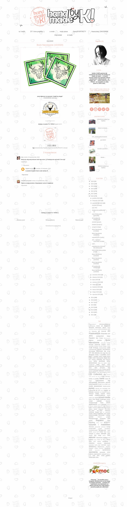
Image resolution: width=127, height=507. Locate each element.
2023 (92, 188)
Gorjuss (104, 369)
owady (95, 406)
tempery (105, 437)
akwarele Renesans (95, 327)
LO (99, 390)
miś (93, 397)
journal (108, 374)
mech (108, 395)
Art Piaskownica (99, 332)
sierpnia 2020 (96, 277)
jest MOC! (103, 140)
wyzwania (93, 452)
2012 (92, 314)
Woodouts (107, 448)
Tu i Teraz (106, 439)
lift (96, 390)
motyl (91, 401)
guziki (108, 369)
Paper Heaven (106, 406)
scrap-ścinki (92, 428)
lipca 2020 (95, 279)
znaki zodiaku (105, 455)
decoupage (92, 351)
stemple (65, 148)
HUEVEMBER (92, 372)
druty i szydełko (100, 355)
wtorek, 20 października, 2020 (32, 157)
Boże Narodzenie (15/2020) (97, 263)
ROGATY (60, 148)
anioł (99, 329)
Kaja (103, 376)
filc (96, 366)
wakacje (99, 443)
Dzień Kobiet (102, 356)
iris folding (107, 372)
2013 (92, 312)
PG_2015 (91, 410)
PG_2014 (107, 409)
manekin (108, 392)
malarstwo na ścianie (100, 392)
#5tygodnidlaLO (92, 324)
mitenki (96, 397)
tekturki (92, 437)
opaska (99, 404)
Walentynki (107, 443)
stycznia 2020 (96, 294)
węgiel (108, 445)
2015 (92, 307)
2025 (92, 183)
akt (102, 326)
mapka (97, 393)
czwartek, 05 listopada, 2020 (43, 168)
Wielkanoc (92, 446)
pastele (108, 407)
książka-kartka (106, 386)
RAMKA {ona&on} (97, 224)
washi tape (97, 445)
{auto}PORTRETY (79, 31)
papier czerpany (93, 407)
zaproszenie (97, 454)
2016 (92, 305)
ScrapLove (102, 430)
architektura (104, 329)
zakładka (91, 454)
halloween (101, 371)
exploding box (101, 359)
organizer (103, 404)
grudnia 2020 (96, 198)
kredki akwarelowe (95, 386)
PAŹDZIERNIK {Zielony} (50, 98)
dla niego (102, 353)
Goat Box (99, 369)
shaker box (102, 432)
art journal (102, 331)
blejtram (91, 340)
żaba (97, 457)
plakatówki (107, 412)
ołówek (108, 402)
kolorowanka (93, 384)
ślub (95, 435)
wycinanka (97, 450)
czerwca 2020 (96, 282)
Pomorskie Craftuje (104, 415)
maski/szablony (100, 395)
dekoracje (99, 351)
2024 (92, 186)
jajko (104, 374)
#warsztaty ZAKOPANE (99, 31)
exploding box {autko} (98, 237)
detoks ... (103, 157)
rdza (108, 420)
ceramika (91, 346)
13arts (98, 326)
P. (101, 406)
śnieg (99, 435)
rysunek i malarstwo (99, 424)
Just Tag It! (98, 376)
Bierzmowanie (107, 338)
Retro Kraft (99, 422)
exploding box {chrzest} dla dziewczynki (98, 247)
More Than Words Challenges (97, 399)
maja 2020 (95, 284)
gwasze (91, 371)
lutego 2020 (95, 292)
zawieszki (103, 454)
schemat (103, 427)
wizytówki (101, 448)
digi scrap (107, 351)
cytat (108, 348)
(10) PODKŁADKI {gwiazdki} (97, 214)
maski (91, 395)
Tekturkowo (99, 437)
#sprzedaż (58, 35)
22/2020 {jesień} (96, 222)
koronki (103, 384)
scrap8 (100, 428)
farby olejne (101, 364)
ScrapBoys (107, 428)
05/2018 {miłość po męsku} (103, 166)
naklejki (99, 401)
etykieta (94, 359)
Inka (22, 157)
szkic (108, 433)
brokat (108, 342)
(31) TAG (94, 207)
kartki (102, 378)
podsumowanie (93, 415)
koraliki (99, 384)
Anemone (95, 329)
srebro (108, 432)
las (101, 388)
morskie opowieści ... (103, 148)
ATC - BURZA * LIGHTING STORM (98, 240)
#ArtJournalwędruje (104, 324)
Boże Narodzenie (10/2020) (97, 254)
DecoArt (99, 349)
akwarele (37, 148)
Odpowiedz (24, 162)
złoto (98, 455)
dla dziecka (96, 353)
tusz (90, 441)
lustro (102, 390)
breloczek (103, 342)
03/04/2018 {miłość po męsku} (103, 120)
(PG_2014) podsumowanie (99, 136)
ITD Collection (95, 374)
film (98, 366)
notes (101, 402)
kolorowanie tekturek (104, 382)
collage (108, 346)
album (104, 327)
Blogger (70, 498)
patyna (90, 409)
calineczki (97, 344)
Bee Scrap (99, 338)
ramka (90, 420)
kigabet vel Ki (58, 124)
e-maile (70, 35)
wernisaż (103, 445)
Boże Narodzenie (52, 148)
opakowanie (93, 404)
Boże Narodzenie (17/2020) (97, 230)
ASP (109, 333)
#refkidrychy (92, 326)
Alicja (108, 327)
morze (108, 399)
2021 (92, 193)
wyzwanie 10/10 (105, 452)
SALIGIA (91, 427)
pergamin (101, 409)
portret (91, 417)
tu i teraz (22, 31)
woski (90, 450)
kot (106, 384)
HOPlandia (107, 371)
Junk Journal (92, 376)
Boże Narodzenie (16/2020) (97, 258)
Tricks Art (99, 439)
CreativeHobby (102, 348)
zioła (94, 455)
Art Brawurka (93, 331)
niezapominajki (93, 402)
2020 (92, 196)
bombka (99, 340)
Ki (109, 379)
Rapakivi (100, 420)
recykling (92, 422)
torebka (91, 439)
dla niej (108, 353)
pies (101, 412)
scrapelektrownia (93, 430)
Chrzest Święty (102, 346)
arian (109, 329)
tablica (104, 435)
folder (90, 367)
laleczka (97, 388)
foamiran (107, 366)
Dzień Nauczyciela (98, 358)
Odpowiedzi (26, 165)
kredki (108, 384)
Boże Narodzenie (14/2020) (97, 270)
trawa (95, 439)
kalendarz (107, 376)
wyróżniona (106, 450)
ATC (91, 336)
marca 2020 (95, 289)
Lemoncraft (92, 390)
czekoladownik (92, 349)
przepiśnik (103, 418)
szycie (90, 435)
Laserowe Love (106, 388)
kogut (90, 380)
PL (103, 412)
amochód (91, 329)
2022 (92, 191)
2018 (92, 300)
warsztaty (91, 445)
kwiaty (91, 388)
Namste (108, 401)
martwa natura (105, 393)
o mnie (52, 31)
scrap (108, 427)
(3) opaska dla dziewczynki (96, 266)
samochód (97, 427)
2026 (92, 181)
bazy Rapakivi (44, 148)
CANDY (103, 344)
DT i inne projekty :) (37, 31)
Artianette (104, 333)
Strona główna (50, 220)
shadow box (96, 431)
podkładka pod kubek (103, 413)
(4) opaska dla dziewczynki (96, 218)
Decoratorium (106, 349)
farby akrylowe (99, 361)
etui (90, 359)
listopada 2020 (96, 200)
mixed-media (104, 397)
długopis (92, 355)
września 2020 (96, 274)
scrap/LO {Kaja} (96, 227)
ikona (103, 372)
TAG (108, 435)
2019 (92, 297)
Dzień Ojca (107, 358)
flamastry (102, 366)
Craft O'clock (93, 348)
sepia (108, 430)
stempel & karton (94, 433)
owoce (99, 406)
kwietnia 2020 (96, 287)
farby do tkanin (102, 363)
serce (90, 432)
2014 (92, 310)
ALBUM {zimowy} (97, 205)
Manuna (91, 393)
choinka (96, 346)
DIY (90, 353)
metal (90, 397)
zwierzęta (92, 457)
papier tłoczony (101, 407)
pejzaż (95, 409)
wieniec (96, 448)
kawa (106, 378)
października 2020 (97, 203)
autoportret (100, 336)
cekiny (108, 344)
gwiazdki (95, 371)
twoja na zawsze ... (103, 128)
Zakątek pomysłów (26, 180)
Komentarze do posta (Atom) (53, 225)
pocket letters (93, 413)
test (109, 437)
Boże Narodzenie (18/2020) (97, 234)
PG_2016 (99, 410)
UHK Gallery (97, 441)
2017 (92, 302)
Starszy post (79, 220)
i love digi (99, 372)
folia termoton (100, 367)
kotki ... (94, 244)
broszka (91, 344)
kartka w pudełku (94, 378)
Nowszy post (21, 220)
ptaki (108, 418)
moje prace (64, 31)
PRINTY (100, 417)
